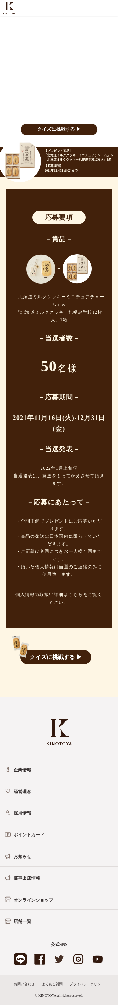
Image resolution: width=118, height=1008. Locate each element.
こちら (75, 594)
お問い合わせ (24, 984)
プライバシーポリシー (87, 984)
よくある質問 (52, 984)
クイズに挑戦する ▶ (59, 129)
